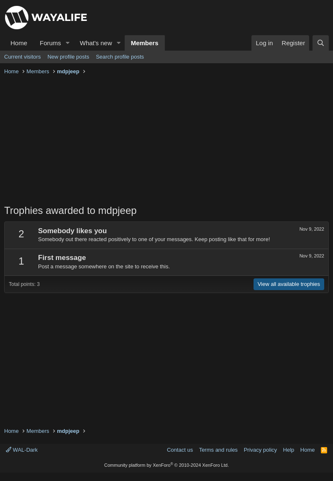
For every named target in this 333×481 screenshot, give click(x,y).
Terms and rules (218, 450)
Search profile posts (120, 57)
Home (18, 42)
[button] (68, 43)
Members (145, 42)
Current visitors (22, 57)
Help (289, 450)
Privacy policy (260, 450)
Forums (50, 42)
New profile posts (68, 57)
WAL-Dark (22, 450)
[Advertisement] (166, 140)
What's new (96, 42)
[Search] (321, 43)
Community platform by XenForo (166, 465)
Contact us (180, 450)
